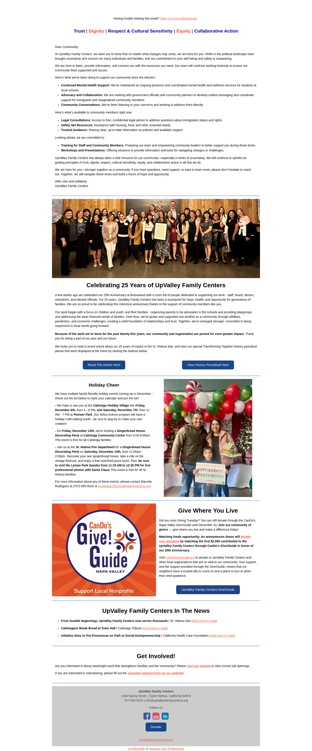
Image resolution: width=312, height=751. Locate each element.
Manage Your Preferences (166, 748)
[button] (104, 365)
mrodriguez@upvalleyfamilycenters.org (124, 486)
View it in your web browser (178, 18)
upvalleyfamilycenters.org (156, 739)
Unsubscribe (136, 748)
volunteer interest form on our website (155, 673)
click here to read (204, 621)
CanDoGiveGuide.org (180, 557)
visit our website (199, 666)
